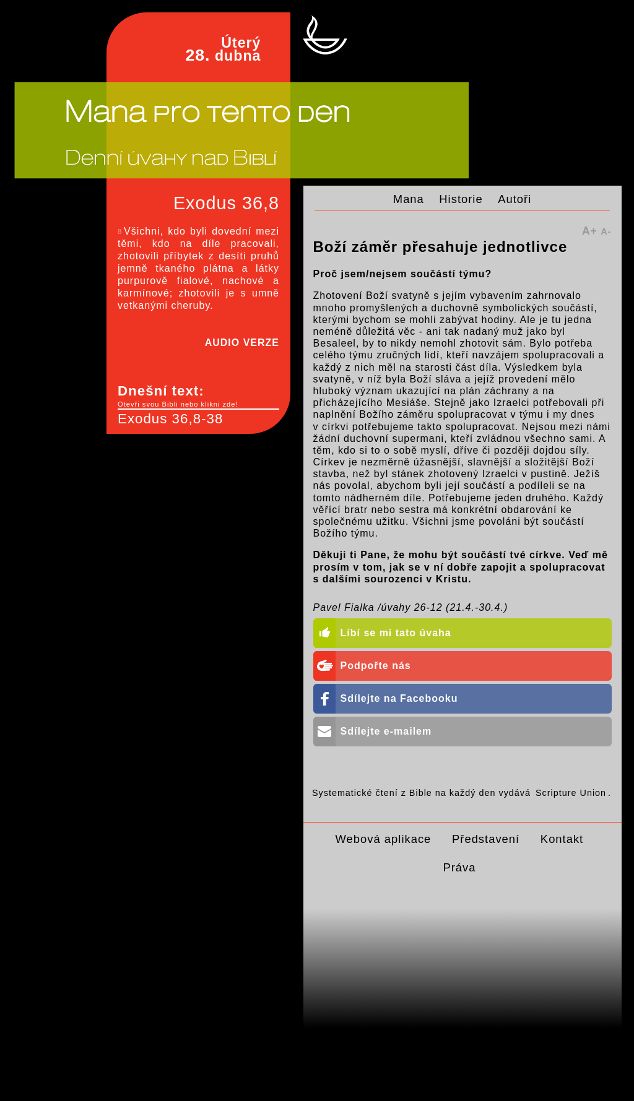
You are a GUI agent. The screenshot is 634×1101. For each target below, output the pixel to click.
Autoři (514, 198)
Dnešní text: (198, 396)
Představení (485, 838)
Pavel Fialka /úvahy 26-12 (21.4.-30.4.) (410, 607)
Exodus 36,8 (226, 203)
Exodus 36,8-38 (170, 418)
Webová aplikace (384, 838)
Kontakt (562, 838)
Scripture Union (571, 793)
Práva (459, 867)
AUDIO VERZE (242, 342)
